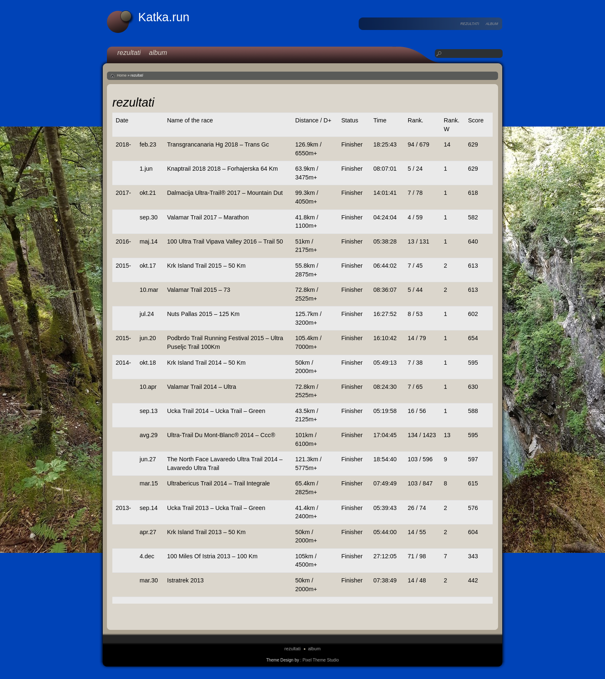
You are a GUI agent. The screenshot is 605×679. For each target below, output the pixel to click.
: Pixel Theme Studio (319, 660)
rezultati (469, 24)
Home (121, 75)
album (492, 24)
